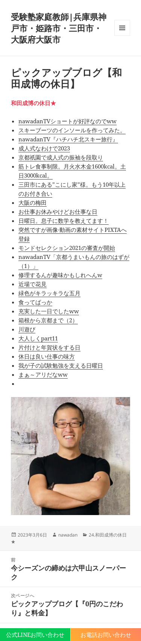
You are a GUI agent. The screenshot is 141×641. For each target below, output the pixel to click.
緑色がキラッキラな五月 (49, 293)
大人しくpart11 (38, 338)
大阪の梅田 (32, 202)
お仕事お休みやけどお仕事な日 (57, 211)
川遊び (26, 329)
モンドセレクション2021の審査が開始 (66, 247)
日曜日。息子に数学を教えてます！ (63, 220)
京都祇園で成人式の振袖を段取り (60, 157)
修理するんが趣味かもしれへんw (60, 275)
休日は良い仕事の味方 (46, 356)
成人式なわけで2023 (44, 148)
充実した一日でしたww (48, 311)
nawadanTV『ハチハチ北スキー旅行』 (68, 139)
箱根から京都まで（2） (48, 320)
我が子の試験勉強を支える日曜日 (60, 365)
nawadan (67, 535)
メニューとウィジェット (122, 35)
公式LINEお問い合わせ (35, 634)
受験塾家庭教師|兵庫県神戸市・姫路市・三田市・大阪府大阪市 (58, 28)
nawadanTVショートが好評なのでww (67, 121)
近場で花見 (32, 284)
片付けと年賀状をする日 (49, 347)
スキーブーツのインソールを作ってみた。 (72, 130)
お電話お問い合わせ (105, 634)
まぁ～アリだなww (43, 374)
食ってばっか (35, 302)
